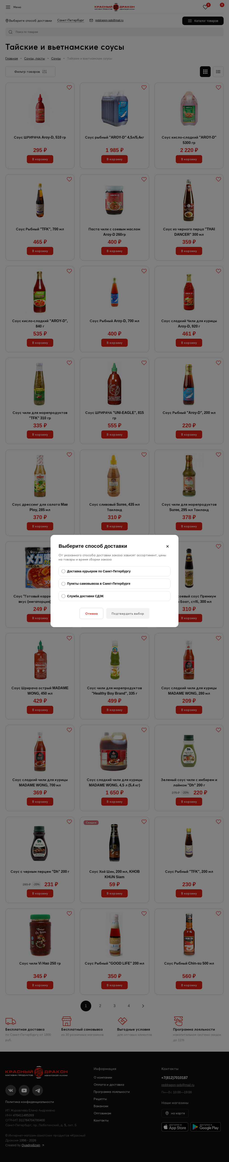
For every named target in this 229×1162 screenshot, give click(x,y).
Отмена (91, 614)
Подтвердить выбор (128, 614)
